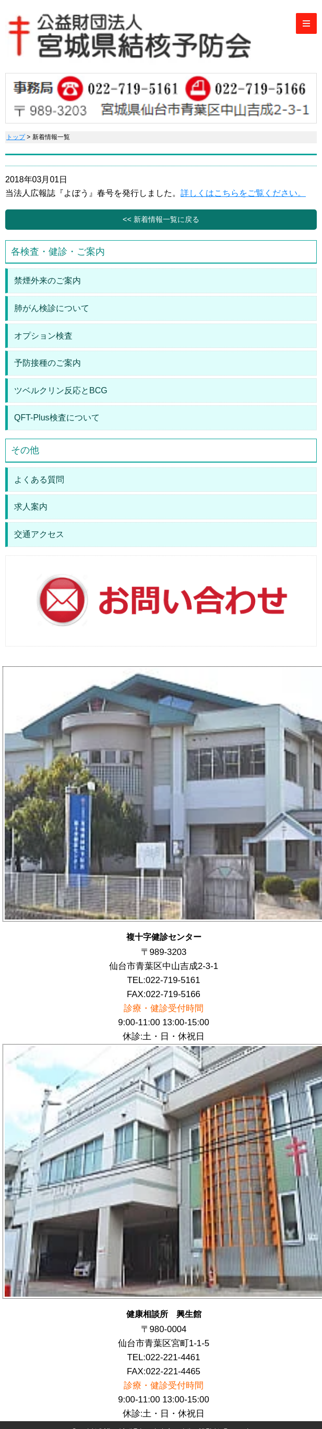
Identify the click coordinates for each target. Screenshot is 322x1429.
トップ (15, 137)
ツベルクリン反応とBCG (61, 390)
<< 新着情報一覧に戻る (161, 219)
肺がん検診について (51, 308)
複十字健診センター (163, 937)
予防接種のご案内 (47, 362)
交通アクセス (39, 534)
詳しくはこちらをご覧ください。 (243, 193)
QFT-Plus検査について (57, 417)
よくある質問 (39, 479)
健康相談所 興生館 (163, 1314)
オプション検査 (43, 335)
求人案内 (30, 506)
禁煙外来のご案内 (47, 280)
